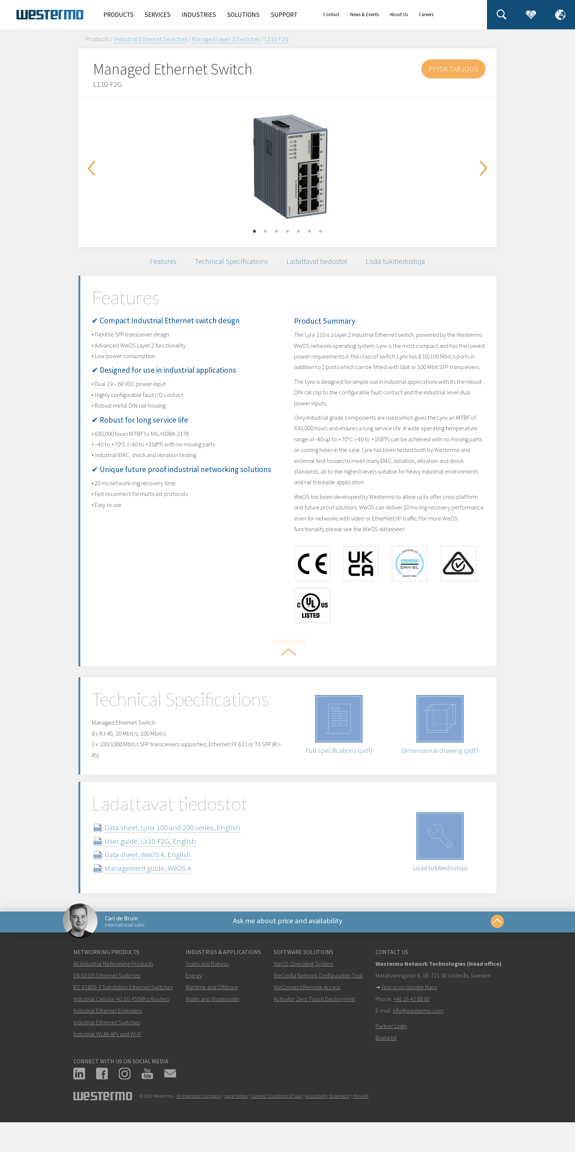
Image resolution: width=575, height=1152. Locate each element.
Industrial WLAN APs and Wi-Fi (107, 1067)
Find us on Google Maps (409, 1020)
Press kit (361, 1129)
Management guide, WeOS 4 (156, 898)
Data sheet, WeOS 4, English (156, 885)
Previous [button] (91, 168)
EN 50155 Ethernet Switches (106, 1008)
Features (159, 262)
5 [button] (298, 231)
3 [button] (276, 231)
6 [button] (309, 231)
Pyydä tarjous (453, 69)
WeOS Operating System (303, 997)
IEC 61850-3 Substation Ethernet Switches (123, 1020)
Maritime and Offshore (212, 1020)
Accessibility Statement (327, 1129)
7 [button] (320, 231)
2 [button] (265, 231)
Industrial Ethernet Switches (150, 39)
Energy (194, 1008)
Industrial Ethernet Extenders (107, 1044)
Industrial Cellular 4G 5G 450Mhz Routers (121, 1032)
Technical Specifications (230, 262)
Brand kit (386, 1071)
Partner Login (391, 1059)
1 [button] (254, 231)
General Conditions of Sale (276, 1129)
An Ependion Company (198, 1129)
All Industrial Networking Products (113, 997)
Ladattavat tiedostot (318, 262)
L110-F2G (276, 39)
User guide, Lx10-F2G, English (159, 871)
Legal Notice (236, 1129)
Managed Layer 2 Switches (226, 39)
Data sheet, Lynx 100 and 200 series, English (181, 858)
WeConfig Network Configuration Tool (318, 1008)
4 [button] (287, 231)
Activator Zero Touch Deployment (314, 1032)
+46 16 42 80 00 (411, 1032)
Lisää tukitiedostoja (399, 262)
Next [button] (483, 168)
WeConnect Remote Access (307, 1020)
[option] (287, 166)
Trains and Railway (207, 997)
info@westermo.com (418, 1044)
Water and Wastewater (213, 1032)
